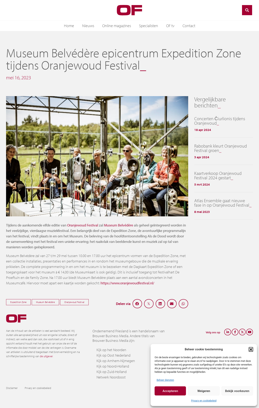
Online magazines (116, 25)
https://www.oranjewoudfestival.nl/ (127, 283)
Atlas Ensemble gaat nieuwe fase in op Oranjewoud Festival (221, 203)
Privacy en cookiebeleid (203, 400)
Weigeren (203, 391)
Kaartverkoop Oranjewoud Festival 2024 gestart (218, 175)
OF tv (170, 25)
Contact (189, 25)
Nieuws (88, 25)
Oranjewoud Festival (82, 225)
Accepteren (170, 391)
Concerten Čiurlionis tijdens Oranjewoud (219, 121)
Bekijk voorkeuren (237, 391)
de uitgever (46, 356)
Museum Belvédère (118, 225)
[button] (251, 349)
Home (69, 25)
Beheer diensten (165, 380)
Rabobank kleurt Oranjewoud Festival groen (220, 148)
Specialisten (148, 25)
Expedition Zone (18, 302)
